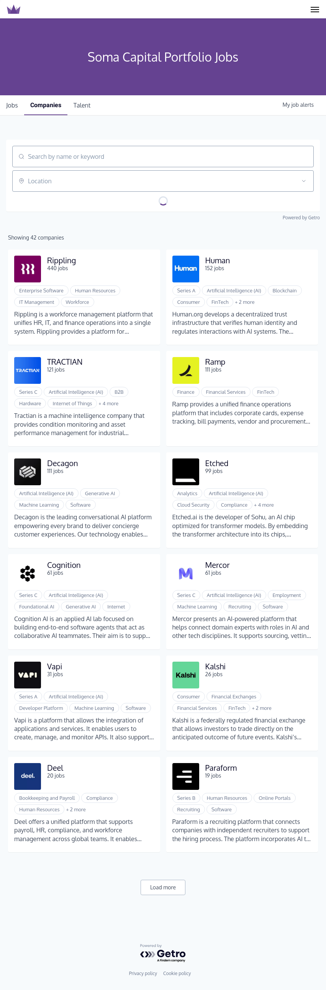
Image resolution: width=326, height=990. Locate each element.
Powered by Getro (301, 217)
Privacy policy (143, 973)
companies (45, 105)
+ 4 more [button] (108, 403)
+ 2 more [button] (244, 302)
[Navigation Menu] (315, 9)
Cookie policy (177, 973)
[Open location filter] (303, 181)
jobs (12, 105)
